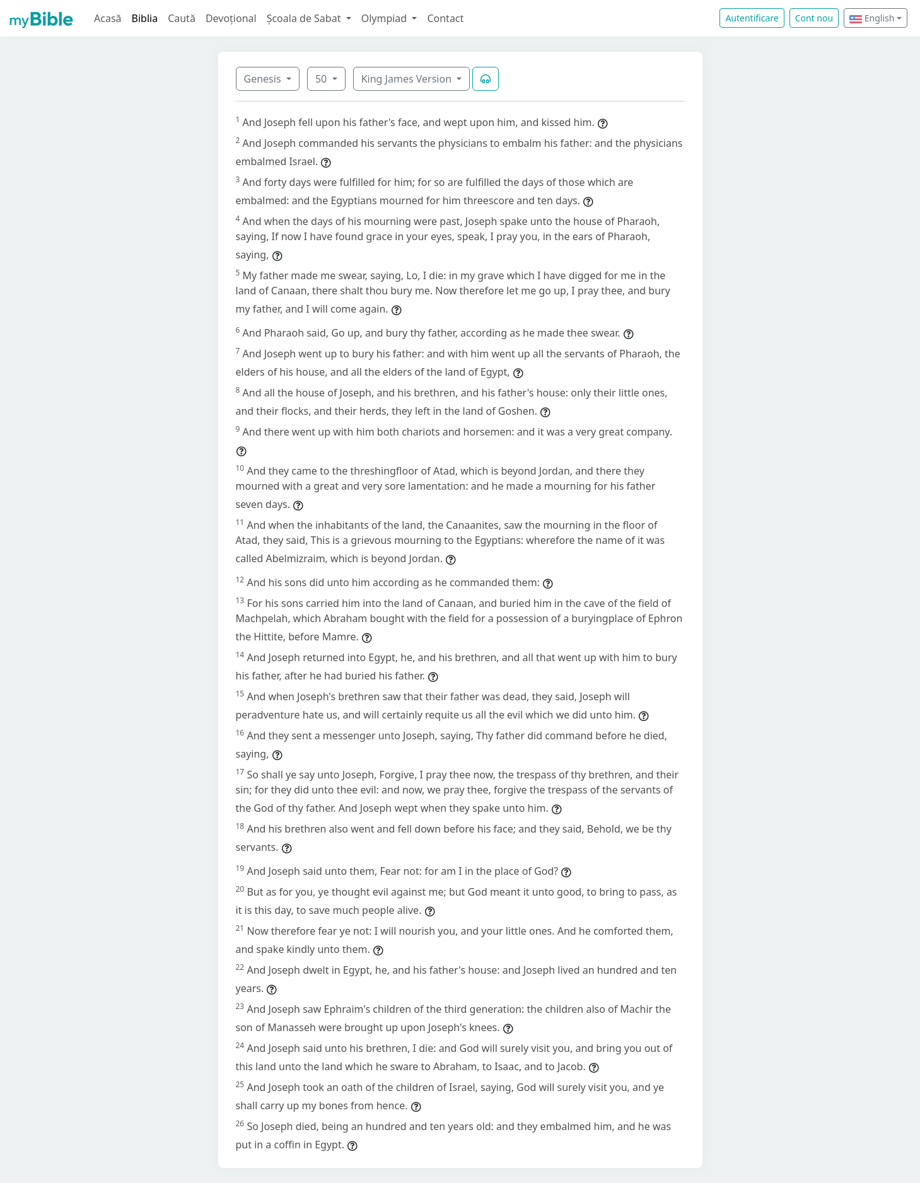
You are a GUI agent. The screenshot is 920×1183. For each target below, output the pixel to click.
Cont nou (814, 18)
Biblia (145, 18)
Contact (445, 18)
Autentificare (751, 18)
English (871, 18)
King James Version (408, 79)
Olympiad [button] (385, 18)
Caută (181, 18)
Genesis (264, 79)
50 (322, 79)
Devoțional (231, 18)
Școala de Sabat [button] (305, 18)
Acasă (108, 18)
